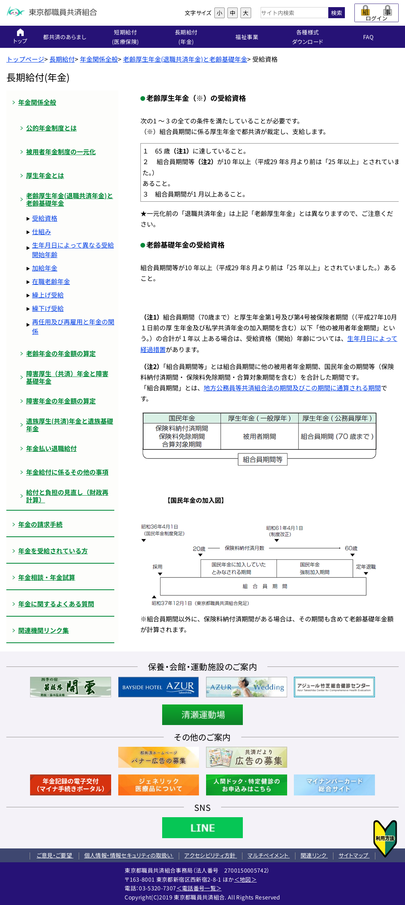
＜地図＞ (245, 879)
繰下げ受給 (48, 308)
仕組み (41, 231)
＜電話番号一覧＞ (199, 888)
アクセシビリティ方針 (210, 855)
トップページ (25, 59)
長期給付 (62, 59)
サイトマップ (354, 855)
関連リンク (314, 855)
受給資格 (44, 218)
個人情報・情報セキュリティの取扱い (129, 855)
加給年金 (44, 268)
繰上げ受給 (48, 294)
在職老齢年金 (51, 281)
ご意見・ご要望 (55, 855)
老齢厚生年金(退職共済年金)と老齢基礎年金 (185, 59)
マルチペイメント (269, 855)
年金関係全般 (99, 59)
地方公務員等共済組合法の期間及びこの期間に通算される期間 (292, 387)
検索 (336, 13)
